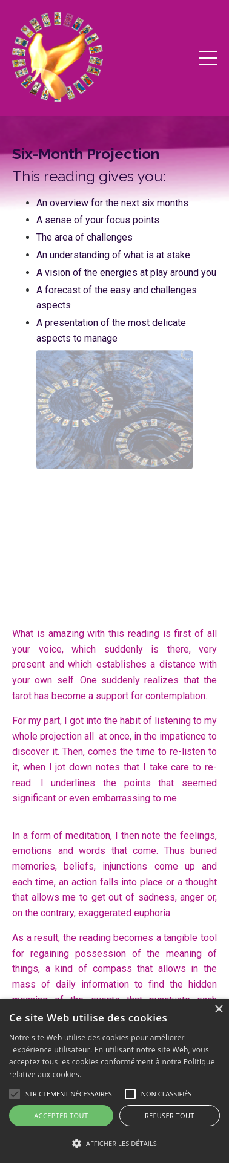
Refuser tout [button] (169, 1115)
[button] (114, 1143)
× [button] (218, 1009)
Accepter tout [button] (61, 1115)
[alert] (114, 1081)
